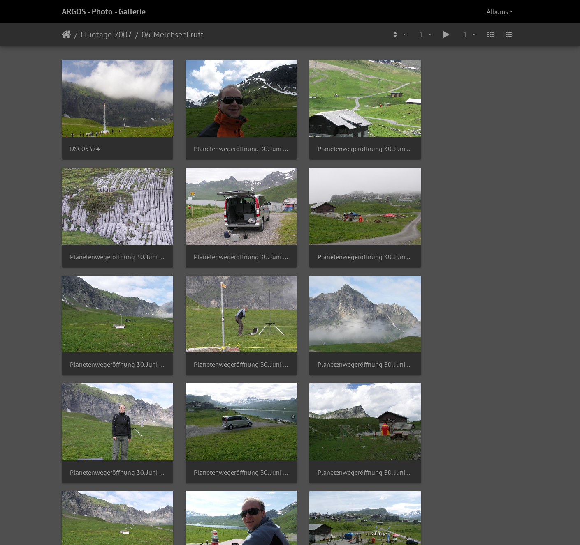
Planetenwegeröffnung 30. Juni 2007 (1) (231, 144)
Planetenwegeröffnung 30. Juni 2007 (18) (348, 351)
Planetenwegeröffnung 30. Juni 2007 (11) (466, 144)
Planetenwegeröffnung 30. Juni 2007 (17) (231, 351)
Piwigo (307, 528)
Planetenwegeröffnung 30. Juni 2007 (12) (114, 247)
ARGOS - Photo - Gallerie (104, 11)
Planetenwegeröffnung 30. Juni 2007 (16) (114, 351)
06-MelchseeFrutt (173, 34)
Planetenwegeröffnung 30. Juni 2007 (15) (466, 247)
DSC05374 (85, 144)
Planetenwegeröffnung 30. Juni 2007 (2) (466, 351)
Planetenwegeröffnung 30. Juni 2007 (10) (348, 144)
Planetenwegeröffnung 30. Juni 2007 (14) (348, 247)
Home (66, 34)
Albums (497, 11)
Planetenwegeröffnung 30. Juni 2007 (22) (348, 454)
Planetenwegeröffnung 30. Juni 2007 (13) (231, 247)
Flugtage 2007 (106, 34)
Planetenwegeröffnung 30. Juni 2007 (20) (114, 454)
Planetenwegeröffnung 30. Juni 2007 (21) (231, 454)
